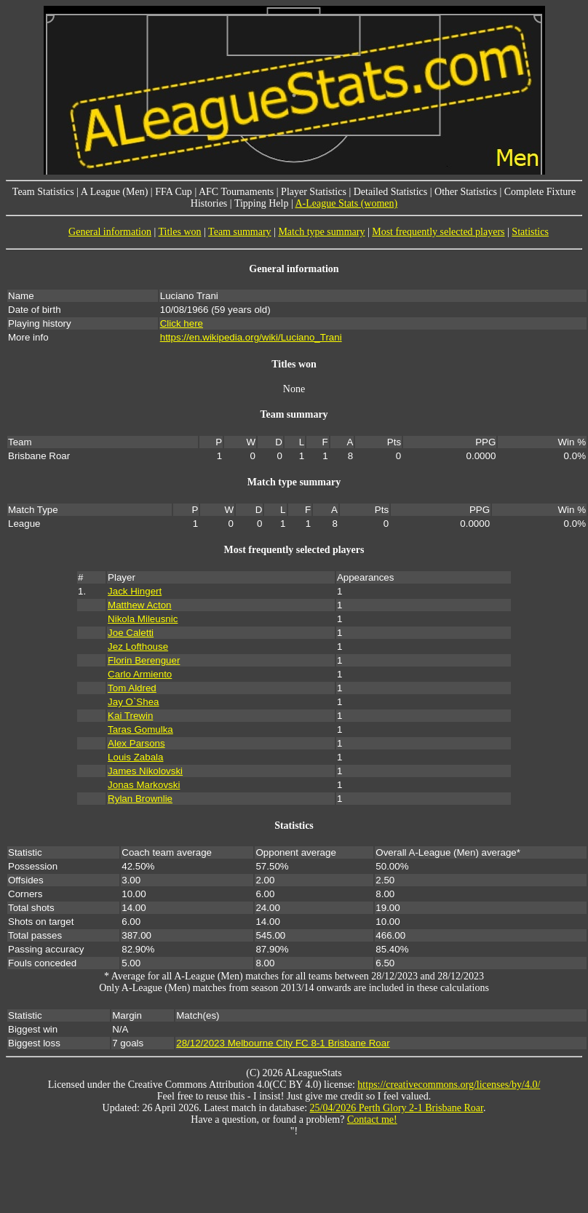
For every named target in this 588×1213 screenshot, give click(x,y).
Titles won (180, 231)
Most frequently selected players (438, 231)
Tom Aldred (132, 688)
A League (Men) (114, 191)
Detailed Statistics (390, 191)
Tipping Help (261, 203)
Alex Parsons (136, 743)
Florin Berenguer (144, 660)
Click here (181, 323)
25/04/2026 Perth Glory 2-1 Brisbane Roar (396, 1107)
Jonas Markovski (144, 784)
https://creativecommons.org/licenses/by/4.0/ (448, 1084)
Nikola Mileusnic (143, 618)
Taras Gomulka (140, 729)
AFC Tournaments (236, 191)
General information (109, 231)
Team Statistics (43, 191)
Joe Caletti (131, 632)
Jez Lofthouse (138, 646)
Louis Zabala (135, 757)
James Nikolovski (145, 770)
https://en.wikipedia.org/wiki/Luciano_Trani (251, 337)
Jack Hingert (135, 591)
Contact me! (372, 1119)
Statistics (530, 231)
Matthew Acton (139, 605)
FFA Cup (173, 191)
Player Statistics (313, 191)
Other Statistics (465, 191)
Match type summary (321, 231)
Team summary (239, 231)
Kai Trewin (130, 715)
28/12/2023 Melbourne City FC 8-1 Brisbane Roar (282, 1043)
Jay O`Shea (133, 701)
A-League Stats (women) (346, 203)
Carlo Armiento (140, 674)
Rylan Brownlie (140, 798)
